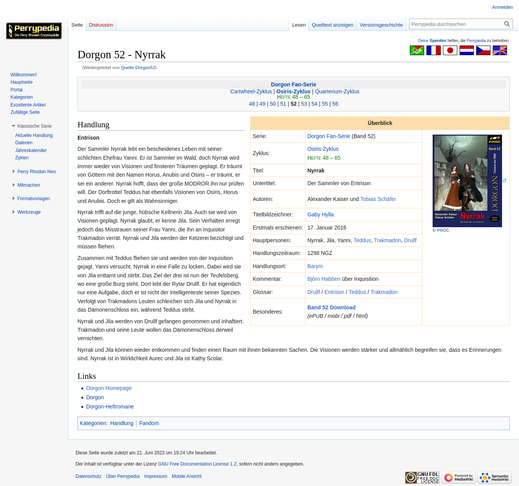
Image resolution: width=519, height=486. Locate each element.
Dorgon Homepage (108, 388)
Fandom (149, 423)
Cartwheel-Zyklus (251, 91)
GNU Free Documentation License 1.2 (197, 464)
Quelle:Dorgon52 (138, 67)
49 (263, 104)
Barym (315, 266)
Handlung (121, 423)
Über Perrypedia (123, 476)
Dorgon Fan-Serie (293, 84)
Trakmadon (387, 240)
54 (315, 104)
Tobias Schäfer (378, 199)
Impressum (155, 476)
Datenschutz (88, 476)
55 (325, 104)
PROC (443, 230)
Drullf (410, 240)
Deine (432, 41)
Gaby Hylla (320, 214)
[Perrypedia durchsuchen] (461, 24)
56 (335, 104)
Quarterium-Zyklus (337, 91)
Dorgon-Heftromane (110, 406)
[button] (34, 126)
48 (252, 104)
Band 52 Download (331, 307)
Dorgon (95, 397)
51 (283, 104)
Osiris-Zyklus (293, 91)
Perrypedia (476, 41)
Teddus (362, 240)
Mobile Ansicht (186, 476)
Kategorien (93, 423)
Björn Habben (323, 279)
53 (304, 104)
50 (273, 104)
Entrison (334, 292)
